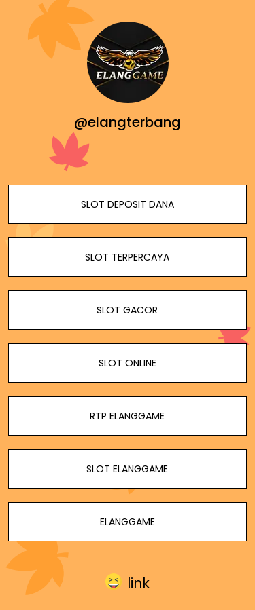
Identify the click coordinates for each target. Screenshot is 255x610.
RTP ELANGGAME (127, 416)
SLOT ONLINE (127, 363)
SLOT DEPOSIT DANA (127, 204)
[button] (127, 582)
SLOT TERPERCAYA (127, 257)
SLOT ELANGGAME (127, 469)
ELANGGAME (127, 522)
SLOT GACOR (127, 310)
